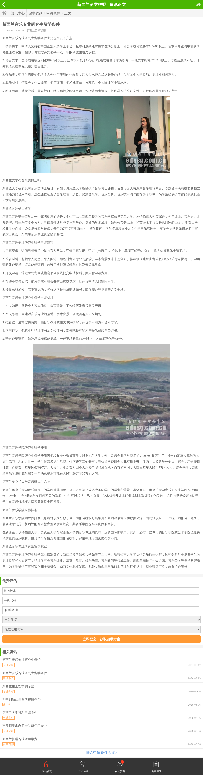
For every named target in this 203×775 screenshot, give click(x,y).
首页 (198, 4)
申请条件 (53, 13)
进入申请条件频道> (101, 753)
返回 (3, 4)
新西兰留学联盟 (36, 30)
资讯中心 (18, 13)
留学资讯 (35, 13)
